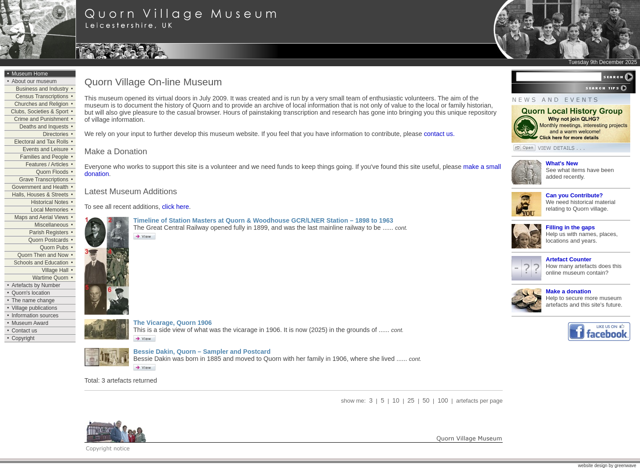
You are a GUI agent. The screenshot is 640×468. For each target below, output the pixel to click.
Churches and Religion (41, 104)
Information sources (35, 315)
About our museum (34, 81)
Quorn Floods (52, 172)
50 (426, 400)
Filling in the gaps (570, 227)
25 (411, 400)
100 (443, 400)
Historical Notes (49, 202)
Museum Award (30, 323)
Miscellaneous (51, 225)
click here (175, 206)
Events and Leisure (45, 149)
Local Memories (49, 210)
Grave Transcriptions (43, 179)
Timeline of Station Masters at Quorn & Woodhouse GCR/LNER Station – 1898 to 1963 (263, 220)
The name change (33, 300)
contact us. (439, 133)
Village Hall (55, 270)
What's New (562, 163)
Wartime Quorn (50, 278)
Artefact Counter (569, 259)
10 (396, 400)
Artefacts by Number (36, 285)
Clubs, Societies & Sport (39, 111)
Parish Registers (48, 232)
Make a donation (568, 291)
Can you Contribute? (574, 195)
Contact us (24, 331)
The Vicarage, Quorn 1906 (172, 322)
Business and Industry (42, 89)
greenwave (625, 465)
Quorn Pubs (54, 247)
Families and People (44, 157)
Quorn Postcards (48, 240)
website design (592, 465)
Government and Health (40, 187)
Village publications (34, 308)
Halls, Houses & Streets (40, 195)
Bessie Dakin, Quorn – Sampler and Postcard (202, 351)
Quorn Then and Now (42, 255)
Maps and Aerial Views (41, 217)
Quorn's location (31, 293)
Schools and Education (41, 263)
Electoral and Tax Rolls (41, 142)
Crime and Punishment (41, 119)
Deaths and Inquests (44, 127)
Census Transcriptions (42, 96)
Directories (55, 134)
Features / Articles (47, 164)
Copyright (23, 338)
